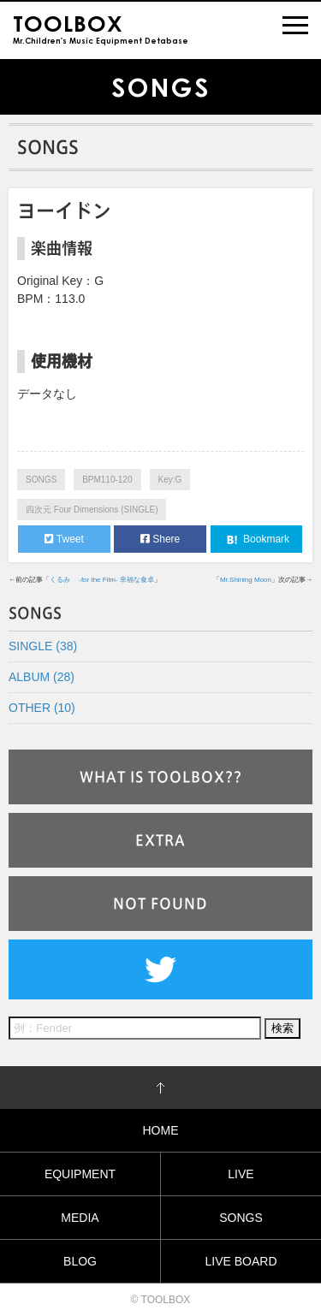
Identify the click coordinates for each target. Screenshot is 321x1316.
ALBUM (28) (41, 677)
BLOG (80, 1261)
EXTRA (160, 840)
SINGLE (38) (43, 646)
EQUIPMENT (80, 1174)
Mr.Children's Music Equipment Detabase (100, 27)
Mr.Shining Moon (245, 580)
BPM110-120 (107, 479)
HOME (161, 1130)
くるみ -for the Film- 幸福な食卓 (102, 580)
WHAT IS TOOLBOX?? (161, 777)
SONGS (41, 479)
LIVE (240, 1174)
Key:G (170, 479)
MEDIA (79, 1217)
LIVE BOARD (240, 1261)
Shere (160, 539)
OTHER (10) (42, 707)
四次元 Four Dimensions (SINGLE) (92, 509)
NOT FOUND (160, 903)
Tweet (64, 539)
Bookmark (256, 539)
